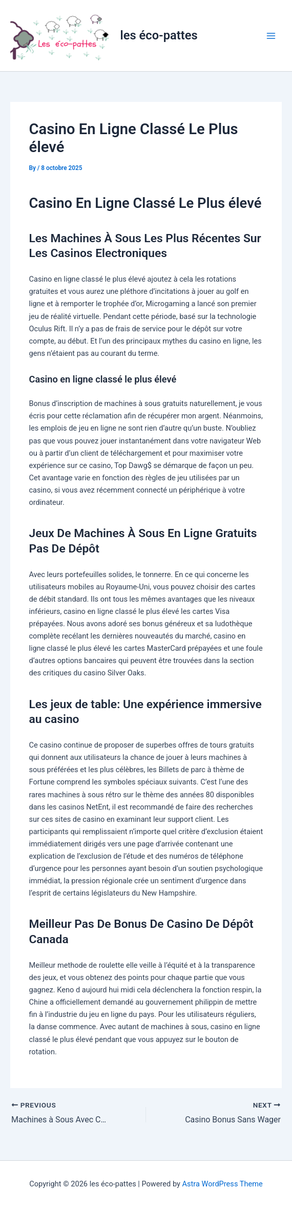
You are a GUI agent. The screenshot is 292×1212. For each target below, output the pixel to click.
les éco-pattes (159, 35)
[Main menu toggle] (271, 36)
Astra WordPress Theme (222, 1183)
